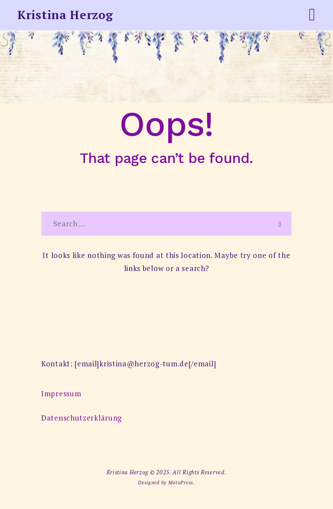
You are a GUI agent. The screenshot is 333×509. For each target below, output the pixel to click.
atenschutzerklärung (84, 418)
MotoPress (180, 482)
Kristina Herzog (65, 15)
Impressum (61, 393)
